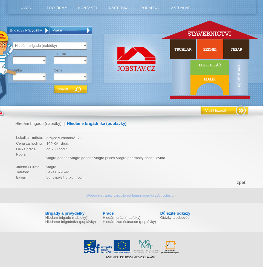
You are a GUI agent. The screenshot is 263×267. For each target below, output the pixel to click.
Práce (57, 30)
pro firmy (57, 8)
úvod (26, 8)
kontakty (88, 8)
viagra (51, 158)
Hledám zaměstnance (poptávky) (129, 222)
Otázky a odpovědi (175, 218)
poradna (150, 8)
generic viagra (68, 158)
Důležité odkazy (175, 213)
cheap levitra (154, 158)
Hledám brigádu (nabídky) (38, 123)
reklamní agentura (141, 195)
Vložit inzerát (215, 110)
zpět (241, 182)
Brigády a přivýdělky (65, 213)
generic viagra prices (98, 158)
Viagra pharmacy (130, 158)
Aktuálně (180, 8)
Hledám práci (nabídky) (122, 218)
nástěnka (119, 8)
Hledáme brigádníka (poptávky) (96, 123)
